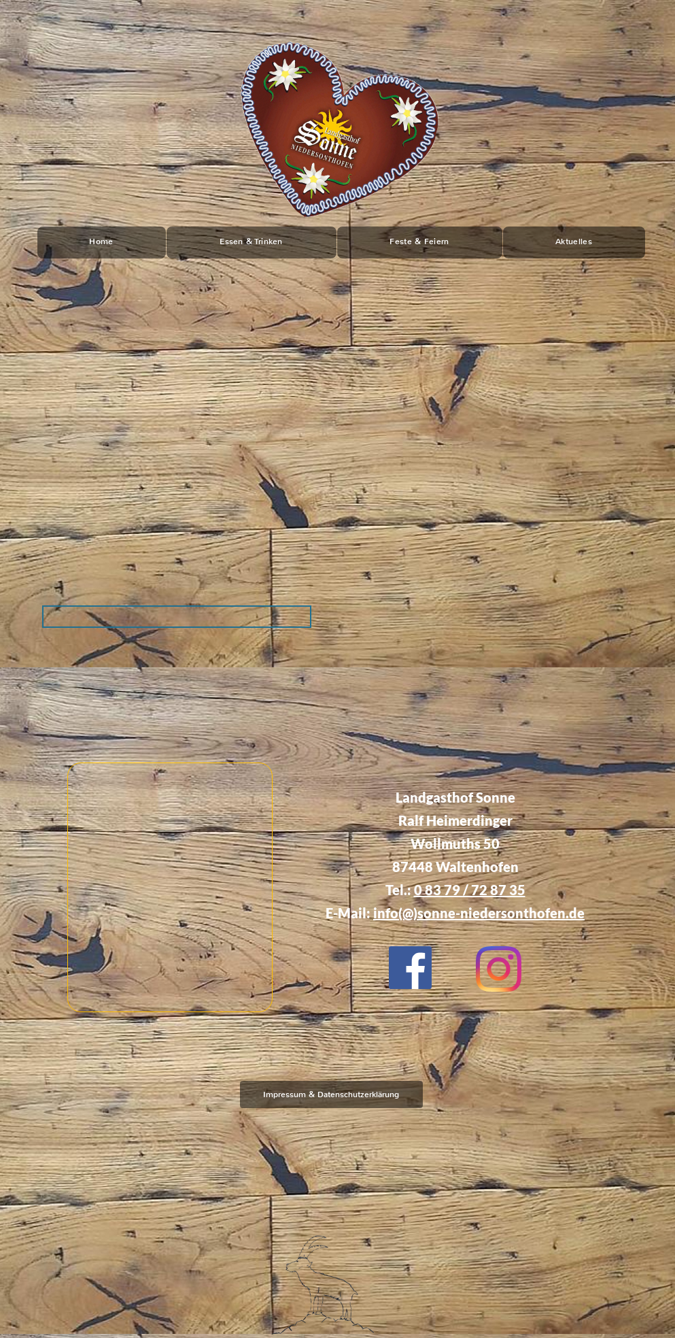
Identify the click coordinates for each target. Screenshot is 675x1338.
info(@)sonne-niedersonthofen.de (479, 913)
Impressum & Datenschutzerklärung (331, 1094)
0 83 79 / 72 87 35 (469, 890)
